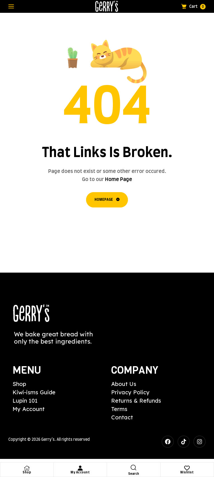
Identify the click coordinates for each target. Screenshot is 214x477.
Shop (27, 472)
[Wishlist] (187, 468)
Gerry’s (48, 440)
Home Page (118, 179)
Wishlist (187, 472)
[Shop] (27, 468)
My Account (80, 472)
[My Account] (80, 468)
